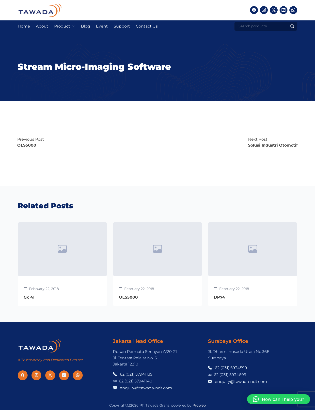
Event (102, 26)
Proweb (199, 405)
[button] (278, 399)
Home (24, 26)
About (42, 26)
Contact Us (147, 26)
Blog (85, 26)
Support (122, 26)
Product (62, 26)
